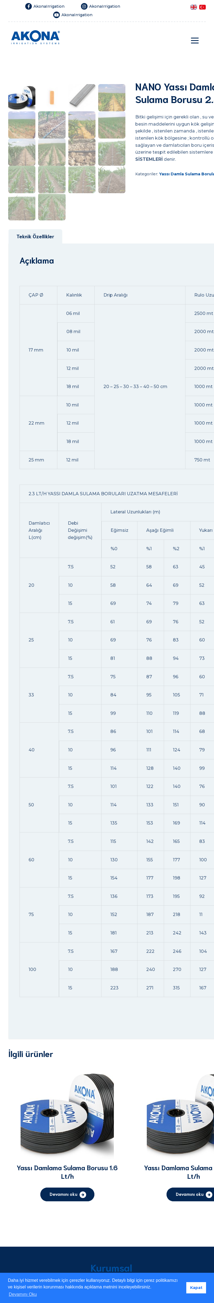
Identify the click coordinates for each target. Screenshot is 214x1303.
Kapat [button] (196, 1287)
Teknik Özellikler (35, 332)
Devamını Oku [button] (23, 1294)
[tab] (35, 332)
